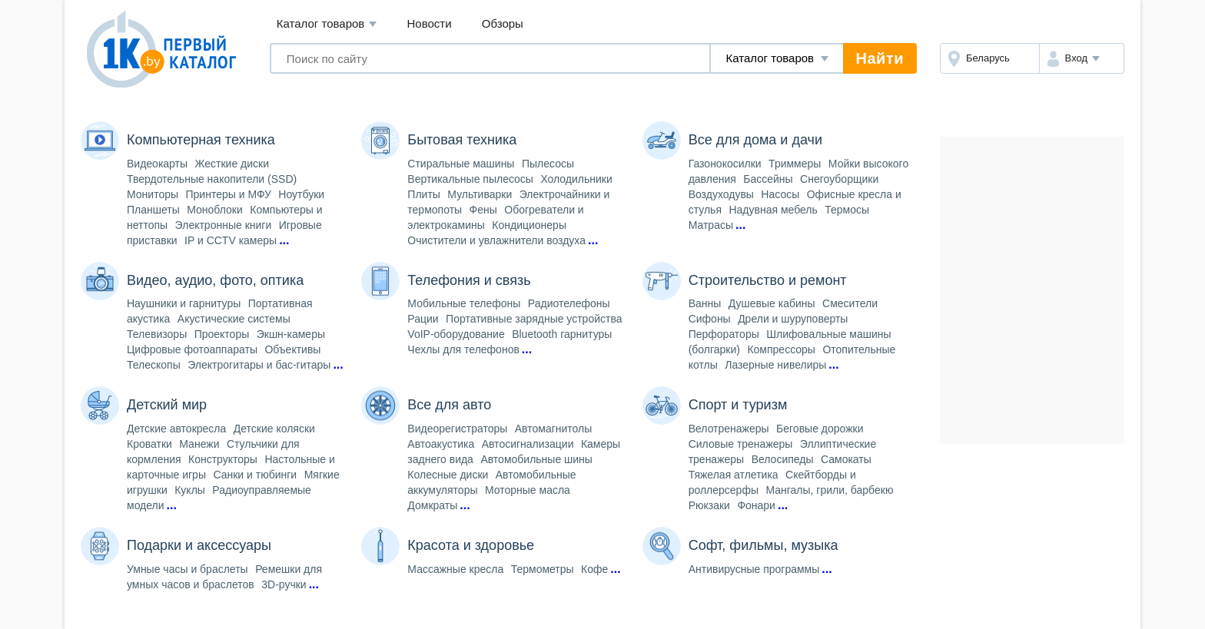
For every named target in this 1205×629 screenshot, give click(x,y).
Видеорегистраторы (457, 428)
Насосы (780, 194)
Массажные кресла (455, 569)
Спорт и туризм (738, 404)
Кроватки (149, 444)
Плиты (423, 194)
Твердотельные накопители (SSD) (212, 179)
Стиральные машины (460, 163)
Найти (880, 58)
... (284, 240)
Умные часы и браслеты (187, 569)
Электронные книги (223, 225)
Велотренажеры (729, 428)
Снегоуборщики (839, 179)
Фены (483, 210)
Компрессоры (781, 349)
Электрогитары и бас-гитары (259, 365)
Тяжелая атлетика (733, 474)
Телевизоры (157, 334)
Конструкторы (222, 459)
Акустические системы (234, 319)
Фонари (756, 505)
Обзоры (502, 23)
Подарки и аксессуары (199, 545)
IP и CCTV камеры (230, 240)
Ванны (705, 303)
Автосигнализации (528, 444)
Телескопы (154, 365)
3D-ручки (283, 584)
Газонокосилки (725, 163)
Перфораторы (724, 334)
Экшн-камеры (291, 334)
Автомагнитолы (554, 428)
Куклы (189, 490)
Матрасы (711, 225)
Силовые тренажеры (741, 444)
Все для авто (449, 404)
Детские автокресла (176, 428)
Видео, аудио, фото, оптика (215, 280)
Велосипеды (783, 459)
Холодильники (576, 179)
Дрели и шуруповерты (793, 319)
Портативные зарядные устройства (534, 319)
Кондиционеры (529, 225)
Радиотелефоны (569, 303)
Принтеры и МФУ (228, 194)
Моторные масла (527, 490)
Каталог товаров (327, 24)
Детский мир (167, 404)
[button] (1082, 58)
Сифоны (710, 319)
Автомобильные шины (536, 459)
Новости (429, 23)
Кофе (594, 569)
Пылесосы (548, 163)
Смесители (850, 303)
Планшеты (153, 210)
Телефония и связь (468, 280)
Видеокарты (157, 163)
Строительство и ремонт (768, 280)
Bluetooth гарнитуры (562, 334)
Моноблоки (215, 210)
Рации (422, 319)
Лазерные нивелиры (775, 365)
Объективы (292, 349)
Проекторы (222, 334)
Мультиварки (479, 194)
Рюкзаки (709, 505)
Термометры (542, 569)
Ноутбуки (301, 194)
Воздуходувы (721, 194)
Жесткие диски (232, 163)
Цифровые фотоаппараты (192, 349)
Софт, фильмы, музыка (763, 545)
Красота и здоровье (470, 545)
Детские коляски (274, 428)
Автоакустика (440, 444)
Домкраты (432, 505)
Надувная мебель (773, 210)
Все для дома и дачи (755, 139)
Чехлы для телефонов (463, 349)
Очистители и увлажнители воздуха (496, 240)
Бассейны (767, 179)
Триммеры (794, 163)
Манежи (199, 444)
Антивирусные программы (754, 569)
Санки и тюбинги (255, 474)
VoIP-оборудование (455, 334)
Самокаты (846, 459)
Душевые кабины (772, 303)
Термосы (847, 210)
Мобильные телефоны (463, 303)
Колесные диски (447, 474)
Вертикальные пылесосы (470, 179)
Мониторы (152, 194)
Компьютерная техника (201, 139)
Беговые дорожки (819, 428)
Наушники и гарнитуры (184, 303)
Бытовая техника (461, 139)
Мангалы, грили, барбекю (829, 490)
